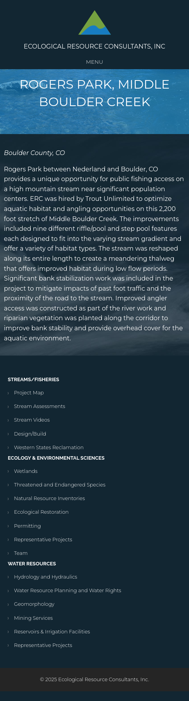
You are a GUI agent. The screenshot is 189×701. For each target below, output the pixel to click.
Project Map (29, 393)
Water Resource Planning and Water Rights (67, 590)
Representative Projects (43, 539)
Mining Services (33, 618)
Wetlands (25, 471)
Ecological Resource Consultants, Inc (94, 46)
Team (21, 553)
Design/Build (30, 434)
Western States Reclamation (49, 447)
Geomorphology (34, 604)
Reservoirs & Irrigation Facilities (52, 632)
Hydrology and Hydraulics (45, 577)
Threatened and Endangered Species (59, 485)
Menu (94, 62)
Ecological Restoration (41, 512)
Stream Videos (32, 420)
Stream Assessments (39, 406)
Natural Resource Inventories (49, 498)
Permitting (27, 526)
